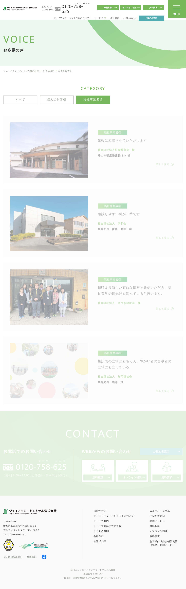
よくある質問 (101, 531)
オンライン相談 (129, 7)
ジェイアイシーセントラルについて (71, 18)
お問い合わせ (130, 18)
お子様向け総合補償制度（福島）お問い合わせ (163, 543)
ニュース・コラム (160, 510)
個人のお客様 (56, 99)
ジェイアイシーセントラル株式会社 (21, 71)
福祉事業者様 (93, 99)
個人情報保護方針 (12, 557)
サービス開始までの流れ (107, 526)
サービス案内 (101, 521)
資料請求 (153, 7)
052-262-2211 (17, 534)
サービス (98, 18)
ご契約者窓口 (151, 18)
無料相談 (108, 7)
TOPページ (99, 510)
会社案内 (114, 18)
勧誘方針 (32, 557)
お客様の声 (48, 71)
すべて (20, 99)
